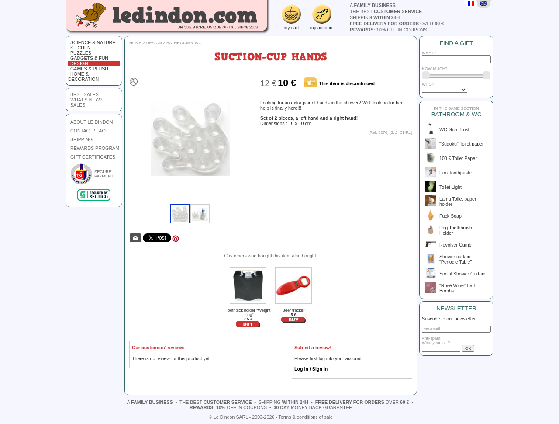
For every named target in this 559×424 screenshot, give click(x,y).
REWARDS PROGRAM (94, 148)
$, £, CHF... (401, 132)
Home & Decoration (83, 76)
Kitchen (80, 47)
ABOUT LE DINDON (91, 122)
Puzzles (80, 53)
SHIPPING (81, 139)
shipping (375, 17)
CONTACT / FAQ (88, 130)
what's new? (86, 99)
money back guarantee (313, 407)
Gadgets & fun (89, 58)
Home (135, 43)
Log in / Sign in (311, 369)
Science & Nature (92, 42)
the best (386, 11)
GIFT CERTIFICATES (92, 157)
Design (79, 63)
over (397, 23)
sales (77, 105)
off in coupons (388, 29)
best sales (84, 94)
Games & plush (89, 68)
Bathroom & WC (183, 43)
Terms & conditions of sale (306, 417)
